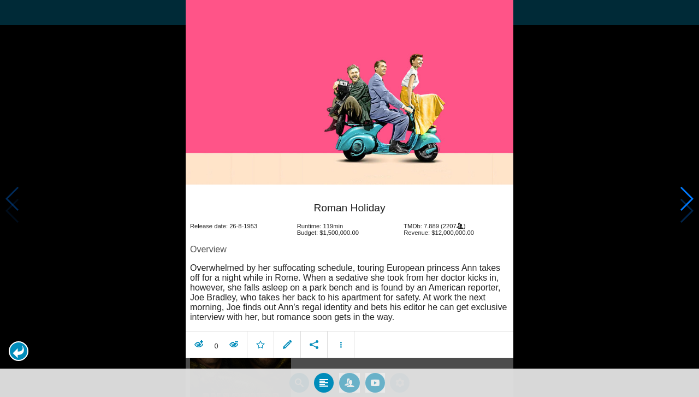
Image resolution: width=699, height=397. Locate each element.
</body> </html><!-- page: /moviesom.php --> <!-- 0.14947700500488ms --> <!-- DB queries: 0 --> (349, 198)
